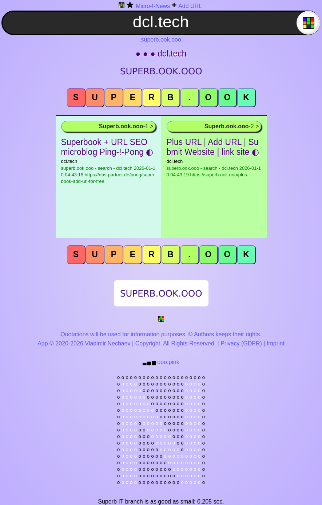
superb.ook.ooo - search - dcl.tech (108, 174)
